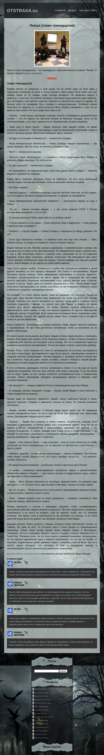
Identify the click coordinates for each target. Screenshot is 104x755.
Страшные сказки (41, 731)
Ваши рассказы (40, 689)
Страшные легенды (41, 724)
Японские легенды (41, 738)
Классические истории (43, 703)
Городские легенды (41, 693)
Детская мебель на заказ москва (23, 554)
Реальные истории (41, 710)
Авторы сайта (88, 10)
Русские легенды (41, 713)
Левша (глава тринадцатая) (52, 25)
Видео (72, 10)
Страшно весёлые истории (44, 717)
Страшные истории (41, 720)
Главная (60, 10)
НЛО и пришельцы (41, 706)
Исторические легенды (43, 700)
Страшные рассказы (42, 727)
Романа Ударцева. (33, 73)
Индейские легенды (42, 696)
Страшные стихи (41, 734)
